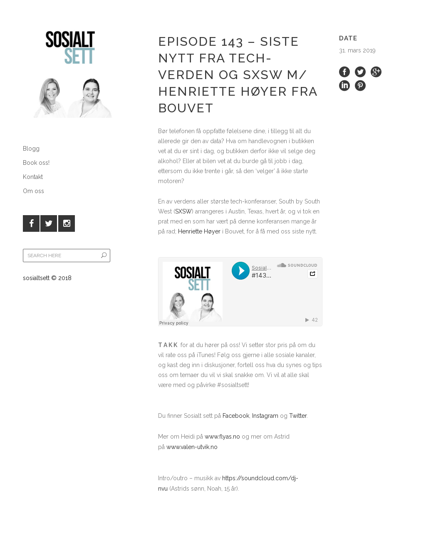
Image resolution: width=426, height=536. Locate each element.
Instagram (265, 415)
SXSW (183, 211)
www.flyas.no (223, 436)
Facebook (236, 415)
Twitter (298, 415)
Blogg (31, 148)
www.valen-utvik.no (192, 447)
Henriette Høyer (199, 231)
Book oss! (36, 162)
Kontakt (33, 177)
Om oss (33, 191)
